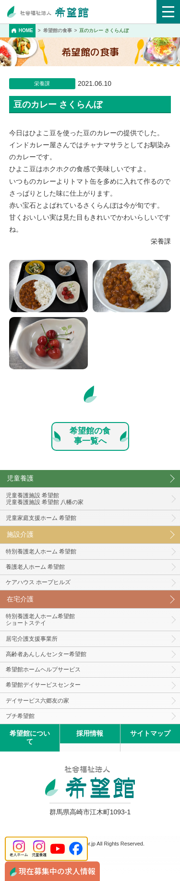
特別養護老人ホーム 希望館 (41, 551)
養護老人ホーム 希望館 (35, 567)
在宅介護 (20, 599)
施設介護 (20, 534)
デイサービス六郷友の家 (37, 700)
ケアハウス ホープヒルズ (38, 582)
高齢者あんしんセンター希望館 (46, 654)
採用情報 (89, 733)
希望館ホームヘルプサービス (43, 669)
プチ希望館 (20, 716)
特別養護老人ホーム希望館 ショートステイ (40, 620)
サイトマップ (150, 733)
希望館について (30, 737)
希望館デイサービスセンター (43, 684)
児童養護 (20, 478)
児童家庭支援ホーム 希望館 (41, 518)
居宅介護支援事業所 (32, 638)
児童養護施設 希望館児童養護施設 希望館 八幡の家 (45, 499)
